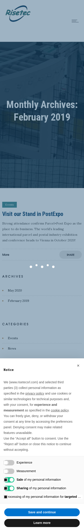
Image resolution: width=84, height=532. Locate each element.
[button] (78, 365)
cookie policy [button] (60, 410)
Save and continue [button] (42, 512)
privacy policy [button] (34, 393)
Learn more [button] (41, 523)
